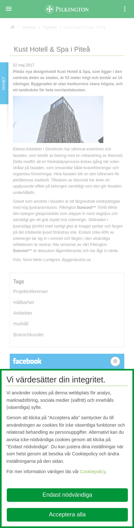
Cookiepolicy (93, 471)
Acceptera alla (67, 514)
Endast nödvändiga (67, 495)
